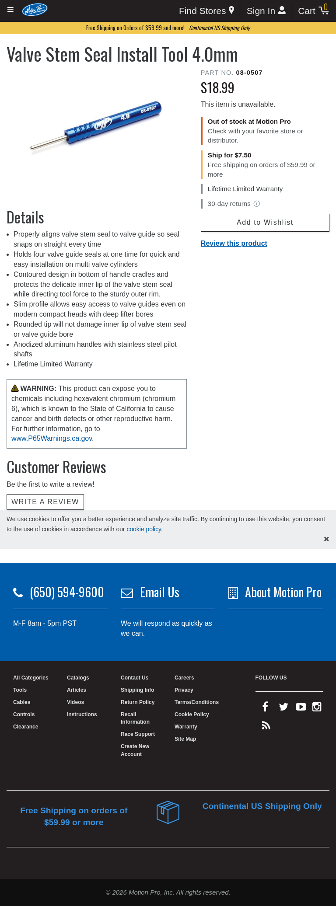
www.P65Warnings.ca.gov (51, 438)
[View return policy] (257, 204)
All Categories (31, 678)
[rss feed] (266, 728)
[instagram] (317, 709)
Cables (21, 702)
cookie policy (143, 529)
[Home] (35, 9)
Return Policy (137, 702)
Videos (75, 702)
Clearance (25, 727)
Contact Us (134, 678)
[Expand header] (11, 10)
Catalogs (78, 678)
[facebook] (265, 709)
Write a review (45, 501)
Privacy (184, 690)
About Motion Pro (283, 592)
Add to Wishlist (265, 222)
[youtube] (301, 709)
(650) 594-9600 (67, 592)
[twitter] (283, 709)
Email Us (159, 592)
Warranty (186, 727)
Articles (76, 690)
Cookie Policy (192, 714)
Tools (20, 690)
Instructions (82, 714)
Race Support (138, 734)
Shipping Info (137, 690)
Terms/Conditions (197, 702)
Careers (184, 678)
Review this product (234, 243)
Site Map (185, 739)
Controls (24, 714)
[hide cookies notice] (326, 539)
